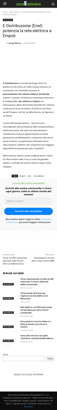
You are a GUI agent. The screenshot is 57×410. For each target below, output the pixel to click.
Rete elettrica (14, 12)
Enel (29, 176)
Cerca (5, 354)
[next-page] (9, 347)
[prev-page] (4, 347)
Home (5, 12)
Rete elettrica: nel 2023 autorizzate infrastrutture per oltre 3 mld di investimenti (36, 310)
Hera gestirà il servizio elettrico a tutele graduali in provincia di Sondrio (35, 324)
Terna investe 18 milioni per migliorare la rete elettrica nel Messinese (34, 296)
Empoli (22, 176)
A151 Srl (45, 395)
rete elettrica (39, 176)
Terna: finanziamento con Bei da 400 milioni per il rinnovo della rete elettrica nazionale (36, 282)
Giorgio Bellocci (15, 43)
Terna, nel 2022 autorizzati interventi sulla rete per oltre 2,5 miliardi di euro (15, 261)
